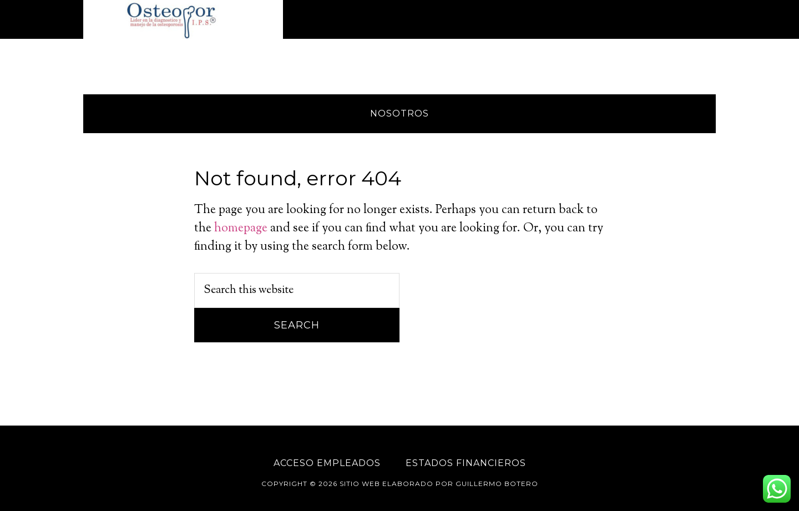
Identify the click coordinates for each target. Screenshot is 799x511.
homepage (240, 228)
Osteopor (183, 19)
